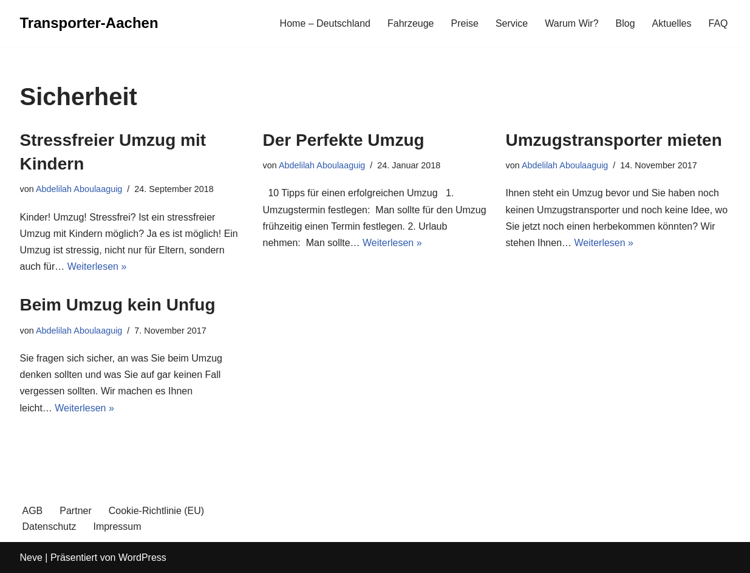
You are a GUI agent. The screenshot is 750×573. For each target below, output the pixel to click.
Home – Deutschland (325, 23)
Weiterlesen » (97, 266)
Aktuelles (672, 23)
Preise (465, 23)
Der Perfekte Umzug (343, 140)
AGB (32, 511)
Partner (75, 511)
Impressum (117, 526)
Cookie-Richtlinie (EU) (156, 511)
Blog (625, 23)
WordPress (142, 557)
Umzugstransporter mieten (614, 140)
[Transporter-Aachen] (89, 23)
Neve (31, 557)
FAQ (718, 23)
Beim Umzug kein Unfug (118, 304)
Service (512, 23)
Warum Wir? (571, 23)
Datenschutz (49, 526)
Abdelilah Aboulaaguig (79, 189)
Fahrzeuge (410, 23)
